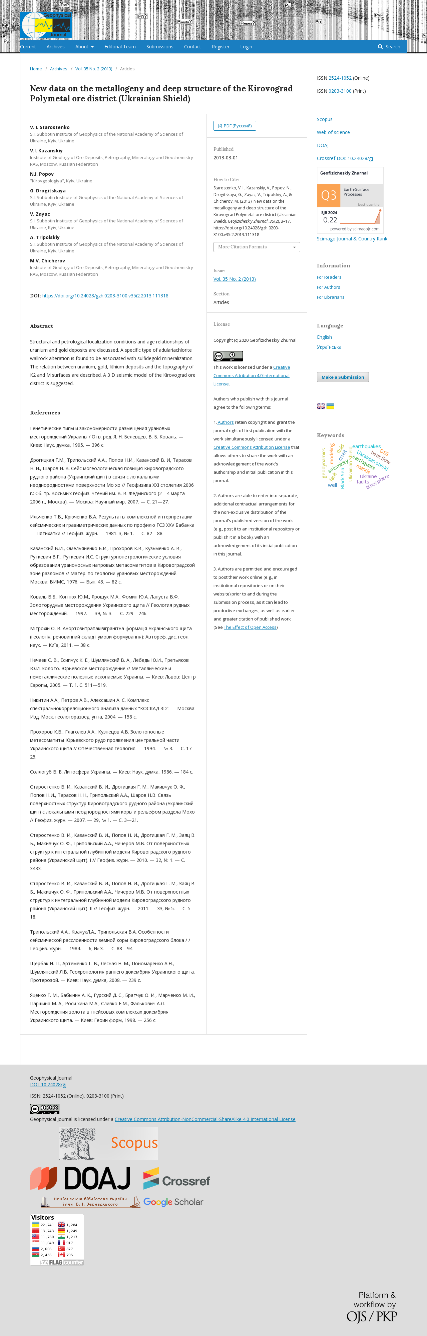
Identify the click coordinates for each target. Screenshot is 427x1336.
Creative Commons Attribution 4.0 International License (252, 375)
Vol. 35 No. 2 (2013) (93, 69)
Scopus (325, 119)
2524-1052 (340, 78)
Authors (225, 422)
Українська (329, 347)
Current (28, 46)
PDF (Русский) (237, 126)
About (82, 46)
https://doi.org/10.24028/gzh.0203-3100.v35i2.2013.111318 (105, 295)
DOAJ (323, 145)
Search (392, 46)
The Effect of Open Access (250, 627)
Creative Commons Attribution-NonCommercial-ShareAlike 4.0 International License (205, 1119)
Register (221, 46)
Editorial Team (120, 46)
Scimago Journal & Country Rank (352, 235)
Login (246, 46)
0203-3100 (340, 91)
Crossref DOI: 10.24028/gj (345, 158)
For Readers (329, 277)
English (324, 337)
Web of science (333, 132)
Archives (56, 46)
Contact (192, 46)
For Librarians (331, 297)
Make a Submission (343, 377)
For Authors (328, 287)
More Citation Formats (242, 247)
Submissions (159, 46)
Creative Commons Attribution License (252, 447)
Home (36, 69)
